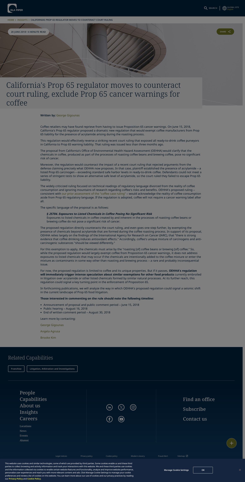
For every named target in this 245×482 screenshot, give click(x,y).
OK (203, 470)
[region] (122, 470)
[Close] (239, 470)
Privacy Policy (16, 478)
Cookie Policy (34, 478)
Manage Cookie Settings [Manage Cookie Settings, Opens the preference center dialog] (176, 470)
